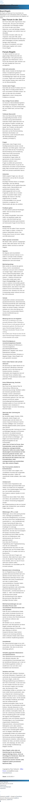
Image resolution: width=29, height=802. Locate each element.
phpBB (7, 796)
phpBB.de (16, 798)
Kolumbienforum (7, 773)
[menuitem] (1, 1)
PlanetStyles (19, 796)
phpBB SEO (9, 799)
